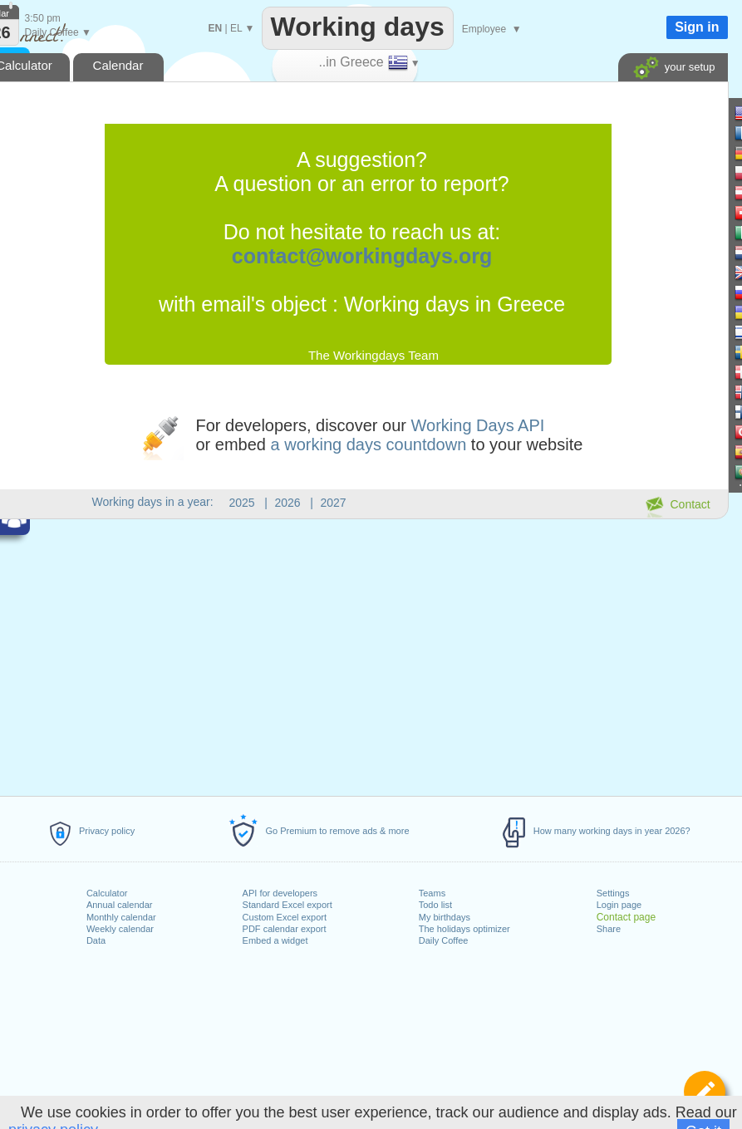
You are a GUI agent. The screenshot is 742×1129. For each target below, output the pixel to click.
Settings (613, 893)
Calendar (118, 65)
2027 (333, 502)
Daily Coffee (444, 940)
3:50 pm (43, 18)
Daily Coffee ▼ (58, 32)
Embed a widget (275, 940)
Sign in (697, 27)
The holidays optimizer (464, 929)
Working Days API (478, 425)
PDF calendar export (285, 929)
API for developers (280, 893)
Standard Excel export (287, 905)
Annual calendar (119, 905)
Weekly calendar (120, 929)
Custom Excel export (285, 917)
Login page (619, 905)
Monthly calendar (121, 917)
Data (96, 940)
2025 (242, 502)
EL (236, 28)
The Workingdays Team (373, 355)
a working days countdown (369, 444)
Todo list (435, 905)
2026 (288, 502)
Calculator (107, 893)
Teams (432, 893)
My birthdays (444, 917)
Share (609, 929)
